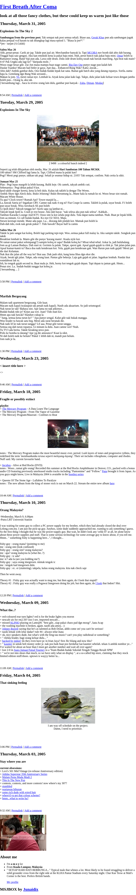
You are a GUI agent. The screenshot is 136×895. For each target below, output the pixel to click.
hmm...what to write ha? (15, 798)
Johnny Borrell (10, 628)
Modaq (99, 83)
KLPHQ (14, 622)
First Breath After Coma (28, 7)
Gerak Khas (97, 37)
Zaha (82, 83)
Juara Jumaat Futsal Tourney (29, 650)
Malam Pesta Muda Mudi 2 (17, 777)
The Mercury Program (14, 408)
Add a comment (33, 95)
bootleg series (76, 474)
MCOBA (92, 52)
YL (18, 76)
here (112, 483)
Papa (104, 471)
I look (99, 583)
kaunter (8, 643)
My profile (12, 882)
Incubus (6, 465)
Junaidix (30, 889)
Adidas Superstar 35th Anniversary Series (24, 774)
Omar (120, 55)
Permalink (17, 95)
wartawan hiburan (12, 789)
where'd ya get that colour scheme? (21, 795)
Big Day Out (76, 64)
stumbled (7, 786)
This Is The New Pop (13, 780)
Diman (90, 83)
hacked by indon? (11, 640)
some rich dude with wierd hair (19, 792)
